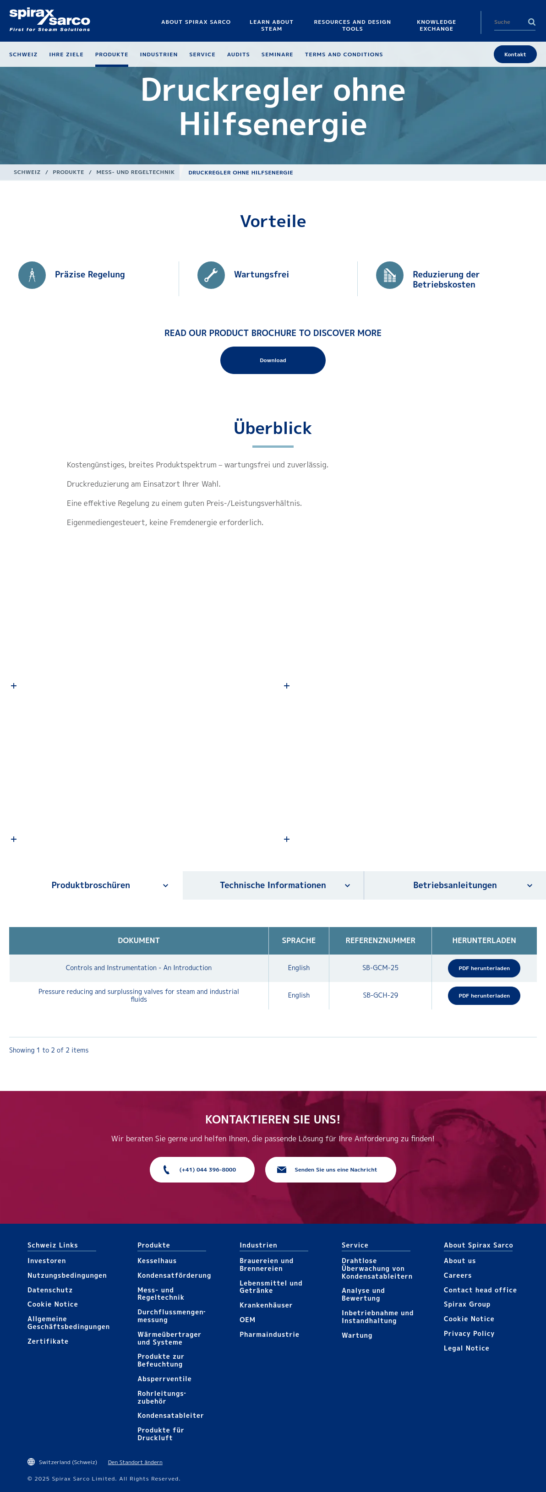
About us (460, 1260)
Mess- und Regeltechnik (135, 172)
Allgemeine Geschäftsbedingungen (68, 1322)
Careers (458, 1275)
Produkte (68, 172)
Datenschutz (50, 1290)
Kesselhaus (157, 1260)
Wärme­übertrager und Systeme (169, 1338)
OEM (248, 1319)
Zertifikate (48, 1341)
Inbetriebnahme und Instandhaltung (378, 1316)
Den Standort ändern (135, 1462)
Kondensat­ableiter (170, 1415)
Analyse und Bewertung (363, 1294)
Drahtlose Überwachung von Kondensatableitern (377, 1268)
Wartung (357, 1335)
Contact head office (480, 1290)
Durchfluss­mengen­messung (171, 1316)
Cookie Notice (52, 1304)
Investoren (46, 1260)
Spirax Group (467, 1304)
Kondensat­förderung (174, 1275)
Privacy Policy (469, 1333)
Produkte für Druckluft (161, 1434)
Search (531, 22)
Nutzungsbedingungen (67, 1275)
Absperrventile (164, 1378)
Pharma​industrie (270, 1334)
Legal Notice (467, 1348)
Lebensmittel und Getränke (271, 1287)
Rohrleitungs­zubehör (161, 1397)
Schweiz (27, 172)
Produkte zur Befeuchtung (161, 1360)
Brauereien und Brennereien (267, 1264)
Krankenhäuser (266, 1305)
